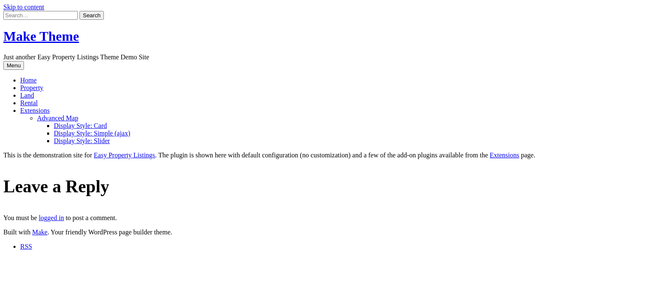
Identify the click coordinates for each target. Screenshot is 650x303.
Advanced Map (57, 118)
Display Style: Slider (82, 140)
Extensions (35, 110)
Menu (14, 65)
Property (31, 87)
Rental (29, 102)
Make (39, 232)
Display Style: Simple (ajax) (92, 133)
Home (28, 80)
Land (27, 95)
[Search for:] (40, 15)
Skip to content (23, 7)
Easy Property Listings (124, 155)
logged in (51, 217)
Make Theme (41, 36)
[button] (91, 15)
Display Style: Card (80, 125)
